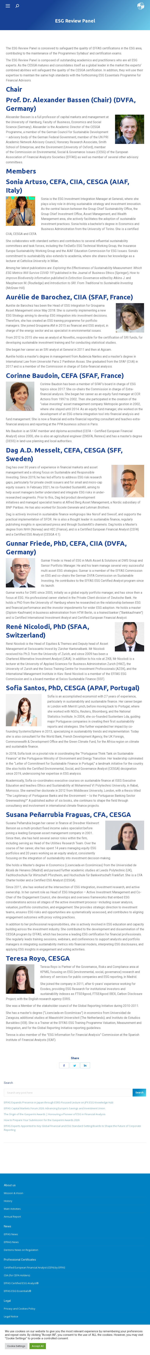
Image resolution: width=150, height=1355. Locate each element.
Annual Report (12, 1216)
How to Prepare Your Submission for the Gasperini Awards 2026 (41, 1120)
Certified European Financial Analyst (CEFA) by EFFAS (34, 1267)
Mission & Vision (13, 1193)
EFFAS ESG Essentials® (17, 1291)
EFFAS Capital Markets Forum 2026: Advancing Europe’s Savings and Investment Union (54, 1108)
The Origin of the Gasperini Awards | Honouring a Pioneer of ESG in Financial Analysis (54, 1114)
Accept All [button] (38, 1346)
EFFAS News (11, 1234)
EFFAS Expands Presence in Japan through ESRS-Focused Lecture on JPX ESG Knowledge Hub (58, 1102)
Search (139, 1092)
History (8, 1201)
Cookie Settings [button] (16, 1346)
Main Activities (12, 1208)
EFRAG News (11, 1242)
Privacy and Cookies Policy (19, 1308)
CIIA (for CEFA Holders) (17, 1275)
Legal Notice (11, 1316)
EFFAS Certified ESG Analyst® (21, 1283)
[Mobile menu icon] (8, 6)
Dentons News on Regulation (21, 1250)
